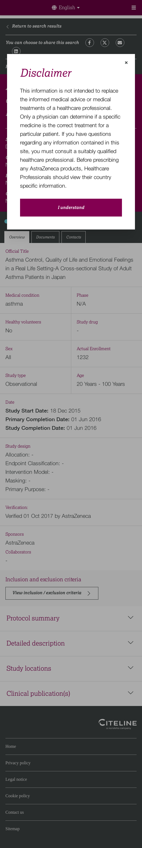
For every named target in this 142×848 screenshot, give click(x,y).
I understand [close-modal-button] (71, 207)
